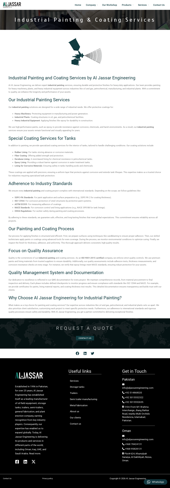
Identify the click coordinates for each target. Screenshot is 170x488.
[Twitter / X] (33, 462)
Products (127, 5)
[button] (155, 482)
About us (74, 411)
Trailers (74, 393)
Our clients (75, 417)
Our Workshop (109, 5)
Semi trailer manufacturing (83, 399)
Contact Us (159, 5)
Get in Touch (134, 371)
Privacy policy (47, 478)
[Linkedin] (25, 462)
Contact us (75, 423)
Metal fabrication (79, 405)
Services (142, 5)
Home (78, 5)
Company (91, 5)
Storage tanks (77, 386)
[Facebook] (17, 462)
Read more (34, 453)
